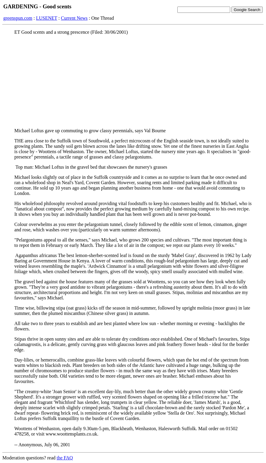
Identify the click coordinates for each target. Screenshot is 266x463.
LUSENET (46, 18)
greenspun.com (17, 18)
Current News (74, 18)
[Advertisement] (133, 81)
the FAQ (65, 457)
